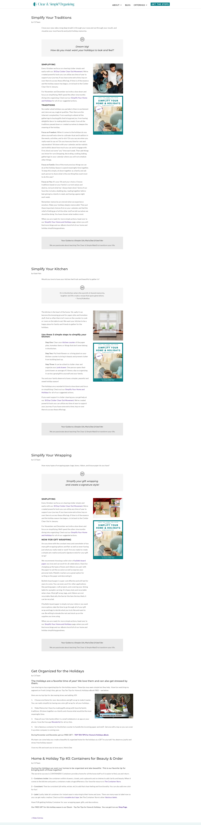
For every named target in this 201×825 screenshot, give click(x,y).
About (115, 5)
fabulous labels (111, 797)
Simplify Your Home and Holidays (58, 222)
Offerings (139, 5)
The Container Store (113, 781)
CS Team (37, 22)
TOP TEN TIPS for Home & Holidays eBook (91, 735)
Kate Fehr (37, 273)
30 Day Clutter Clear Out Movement (68, 71)
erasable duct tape (71, 797)
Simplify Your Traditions (51, 18)
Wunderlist (56, 722)
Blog (127, 5)
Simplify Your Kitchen (49, 269)
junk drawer (61, 367)
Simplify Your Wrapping (51, 455)
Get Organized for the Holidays (57, 671)
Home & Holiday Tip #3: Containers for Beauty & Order (77, 758)
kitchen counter (68, 342)
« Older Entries (37, 818)
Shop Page (123, 807)
